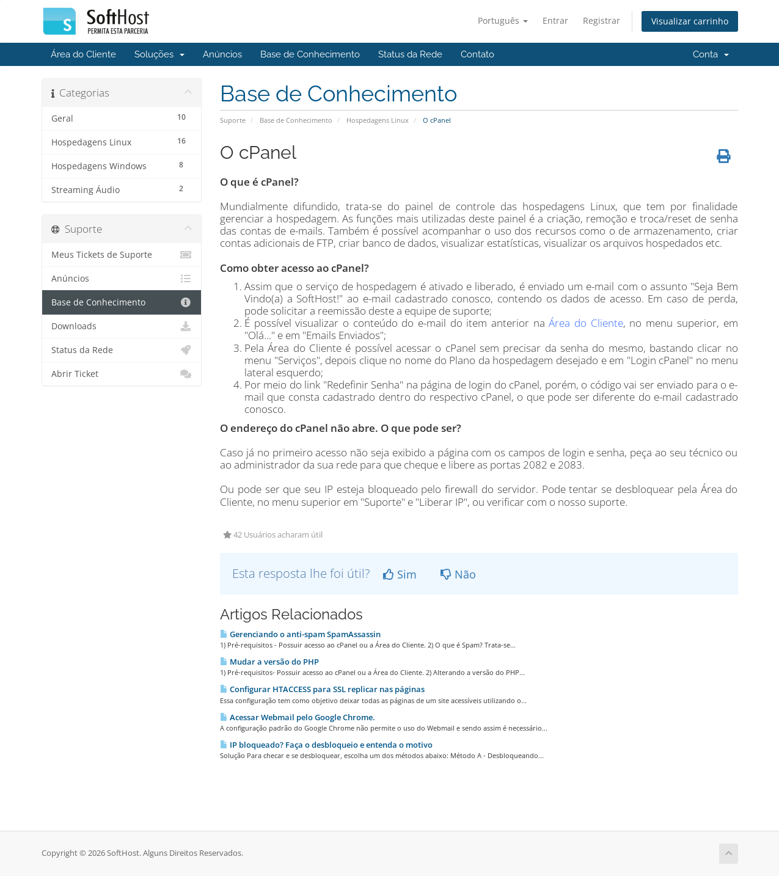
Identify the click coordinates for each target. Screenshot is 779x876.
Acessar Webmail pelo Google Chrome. (297, 717)
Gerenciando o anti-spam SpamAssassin (300, 634)
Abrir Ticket (121, 374)
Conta (711, 54)
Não (458, 574)
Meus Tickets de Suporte (121, 254)
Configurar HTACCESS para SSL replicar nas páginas (322, 689)
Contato (477, 54)
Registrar (601, 20)
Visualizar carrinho (689, 21)
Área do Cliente (83, 54)
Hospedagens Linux (377, 120)
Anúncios (222, 54)
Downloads (121, 326)
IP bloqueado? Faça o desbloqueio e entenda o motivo (326, 744)
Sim (400, 574)
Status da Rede (410, 54)
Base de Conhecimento (310, 54)
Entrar (555, 20)
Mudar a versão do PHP (269, 661)
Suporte (233, 120)
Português (503, 20)
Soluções (159, 54)
